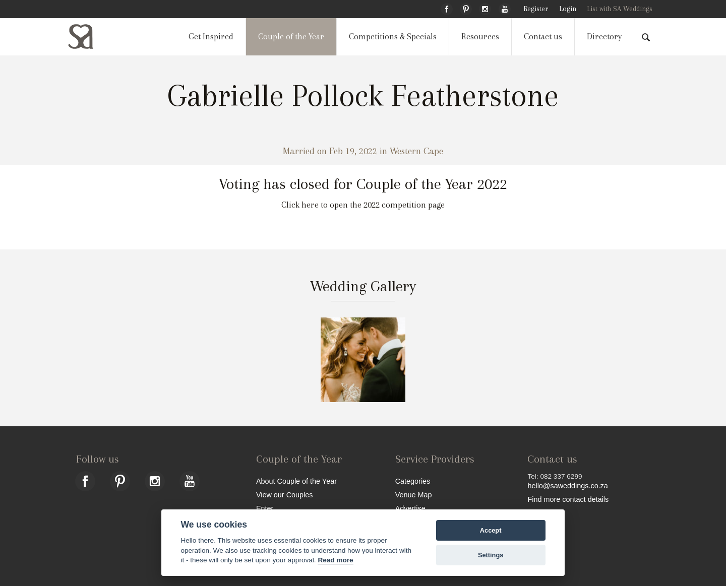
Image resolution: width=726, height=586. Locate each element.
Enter (264, 508)
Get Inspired (211, 36)
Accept (491, 530)
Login (567, 9)
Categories (413, 481)
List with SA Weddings (619, 9)
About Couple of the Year (296, 481)
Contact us (543, 36)
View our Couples (284, 494)
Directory (604, 36)
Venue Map (413, 494)
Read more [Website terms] (335, 560)
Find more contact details (568, 499)
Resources (480, 36)
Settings (490, 555)
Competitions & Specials (393, 36)
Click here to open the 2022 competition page (363, 205)
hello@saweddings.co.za (567, 485)
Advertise (410, 508)
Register (535, 9)
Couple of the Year (291, 36)
